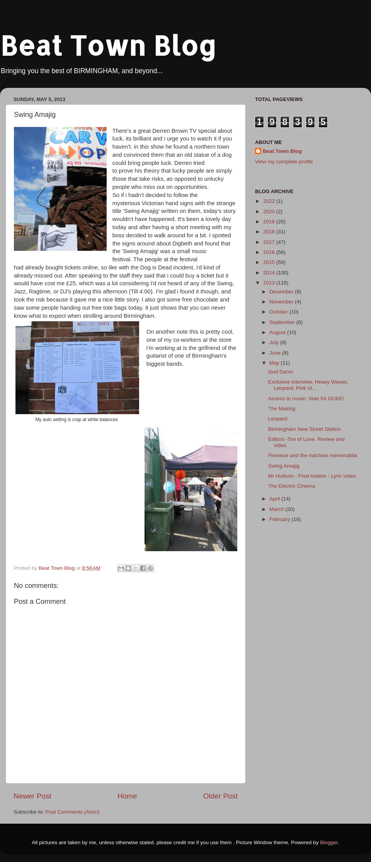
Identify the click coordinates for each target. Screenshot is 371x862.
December (282, 292)
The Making (282, 408)
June (275, 353)
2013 (269, 283)
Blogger (329, 842)
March (277, 509)
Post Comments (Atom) (73, 812)
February (280, 519)
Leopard (278, 419)
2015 (269, 262)
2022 (269, 201)
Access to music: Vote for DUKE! (306, 398)
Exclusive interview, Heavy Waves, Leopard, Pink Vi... (308, 385)
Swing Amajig (284, 466)
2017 (269, 242)
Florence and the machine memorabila (312, 455)
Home (127, 796)
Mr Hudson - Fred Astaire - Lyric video (312, 476)
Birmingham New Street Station (304, 429)
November (282, 302)
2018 (269, 232)
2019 (269, 221)
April (275, 499)
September (282, 322)
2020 (269, 211)
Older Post (220, 796)
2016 (269, 252)
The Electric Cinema (291, 486)
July (274, 342)
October (279, 312)
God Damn (280, 372)
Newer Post (32, 796)
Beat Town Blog (108, 45)
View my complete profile (284, 162)
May (275, 363)
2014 (269, 273)
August (278, 332)
